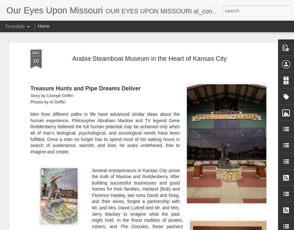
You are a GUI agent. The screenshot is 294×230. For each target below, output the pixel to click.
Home (44, 26)
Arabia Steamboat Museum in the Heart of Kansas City (149, 58)
